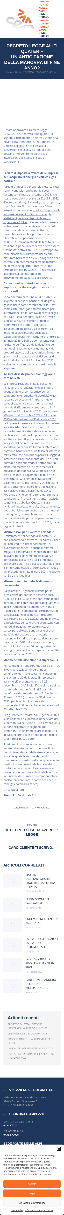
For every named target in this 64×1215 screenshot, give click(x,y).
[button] (59, 1149)
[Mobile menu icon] (57, 19)
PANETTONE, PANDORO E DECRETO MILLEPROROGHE (42, 984)
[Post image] (12, 881)
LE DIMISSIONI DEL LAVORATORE (37, 901)
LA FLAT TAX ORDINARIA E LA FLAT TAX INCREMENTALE (42, 943)
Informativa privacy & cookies (39, 1210)
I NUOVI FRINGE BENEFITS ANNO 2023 (42, 921)
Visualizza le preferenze (32, 1202)
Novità (26, 807)
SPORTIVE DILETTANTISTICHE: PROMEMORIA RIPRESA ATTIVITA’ (40, 881)
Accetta (32, 1183)
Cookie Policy (17, 1210)
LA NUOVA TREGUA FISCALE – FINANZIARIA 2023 (40, 963)
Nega (32, 1193)
